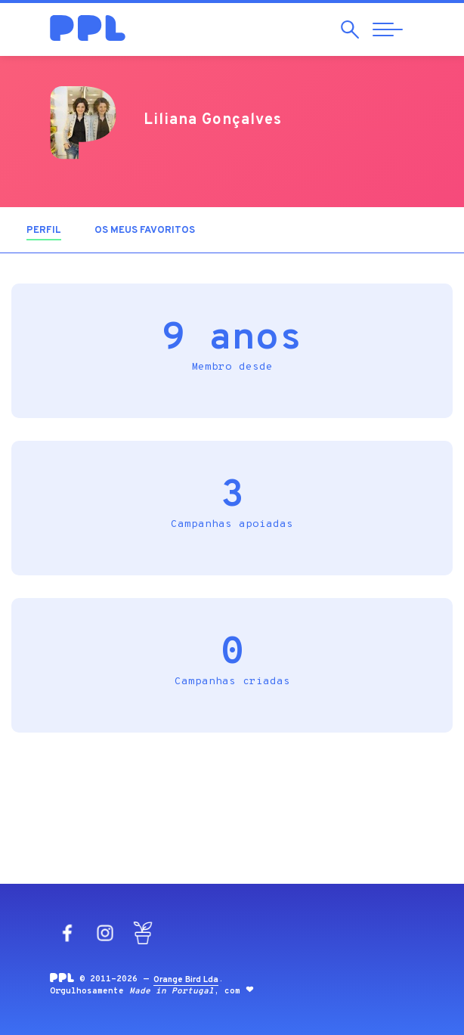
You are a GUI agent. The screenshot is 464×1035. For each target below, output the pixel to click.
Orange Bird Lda (185, 980)
